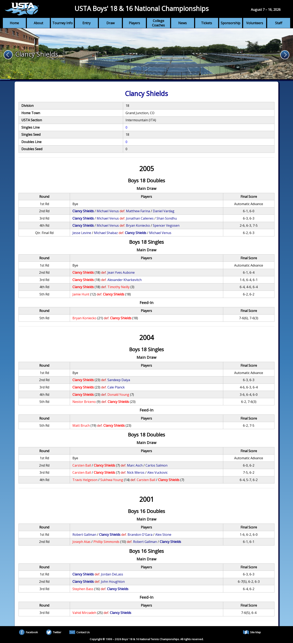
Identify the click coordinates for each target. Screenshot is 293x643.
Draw (110, 23)
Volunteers (254, 23)
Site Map (252, 632)
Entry (86, 23)
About (38, 23)
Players (134, 23)
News (182, 23)
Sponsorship (230, 23)
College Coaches (158, 23)
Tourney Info (62, 23)
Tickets (206, 23)
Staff (278, 23)
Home (14, 23)
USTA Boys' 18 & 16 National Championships (141, 8)
